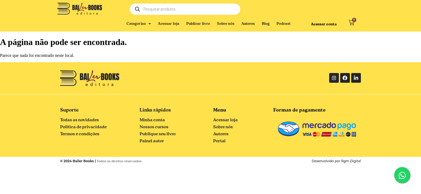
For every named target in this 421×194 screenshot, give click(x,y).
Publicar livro (198, 24)
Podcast (284, 24)
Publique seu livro (158, 134)
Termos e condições (79, 134)
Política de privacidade (83, 127)
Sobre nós (225, 24)
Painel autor (152, 141)
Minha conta (152, 120)
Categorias (138, 23)
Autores (248, 24)
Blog (266, 24)
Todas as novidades (79, 120)
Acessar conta (324, 24)
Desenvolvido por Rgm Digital (336, 161)
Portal (219, 141)
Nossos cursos (154, 127)
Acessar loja (168, 24)
